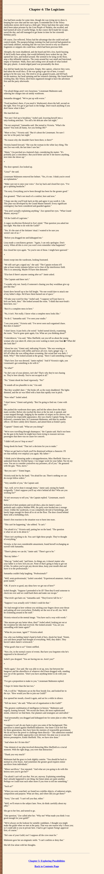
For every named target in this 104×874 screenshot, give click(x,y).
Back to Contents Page (47, 866)
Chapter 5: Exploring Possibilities (46, 860)
